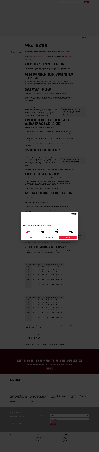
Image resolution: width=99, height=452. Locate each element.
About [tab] (68, 217)
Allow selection (49, 237)
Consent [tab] (30, 217)
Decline (31, 237)
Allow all (68, 237)
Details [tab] (49, 217)
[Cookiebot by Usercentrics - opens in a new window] (71, 214)
